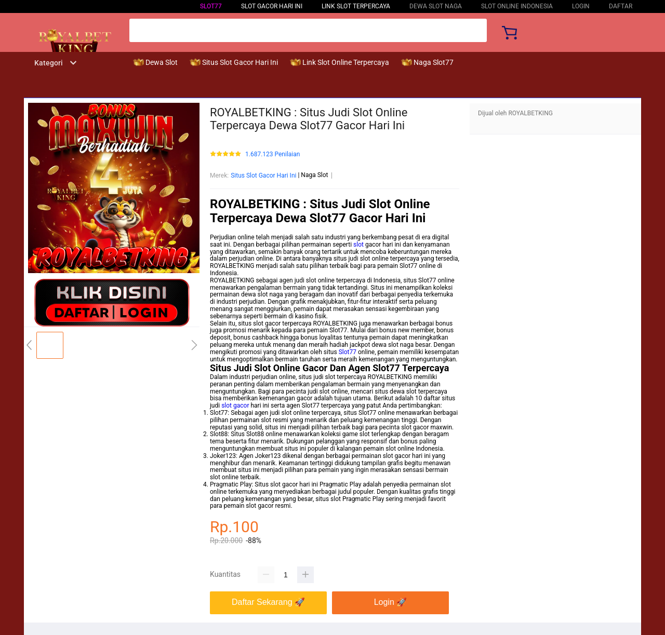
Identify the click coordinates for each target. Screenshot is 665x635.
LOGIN (581, 6)
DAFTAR (620, 6)
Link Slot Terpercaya (356, 6)
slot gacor (235, 405)
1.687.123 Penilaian (272, 154)
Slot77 (211, 6)
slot (358, 244)
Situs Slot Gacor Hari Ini (263, 175)
